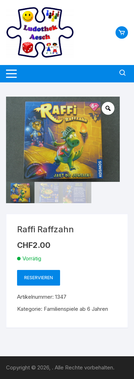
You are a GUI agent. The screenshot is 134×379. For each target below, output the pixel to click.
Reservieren (38, 277)
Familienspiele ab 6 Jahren (76, 308)
